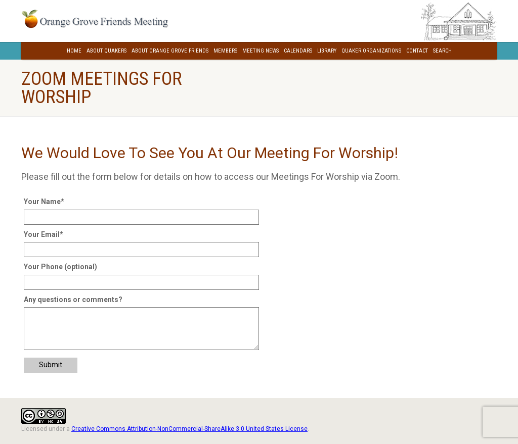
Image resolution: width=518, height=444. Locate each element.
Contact (417, 50)
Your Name (44, 202)
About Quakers (106, 50)
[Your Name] (141, 217)
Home (74, 50)
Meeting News (260, 50)
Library (326, 50)
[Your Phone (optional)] (141, 282)
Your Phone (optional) (60, 267)
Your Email (43, 234)
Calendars (298, 50)
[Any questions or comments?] (141, 328)
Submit (50, 365)
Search (442, 50)
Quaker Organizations (371, 50)
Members (225, 50)
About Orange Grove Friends (170, 50)
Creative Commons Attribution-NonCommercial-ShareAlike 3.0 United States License (189, 428)
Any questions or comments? (73, 299)
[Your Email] (141, 249)
